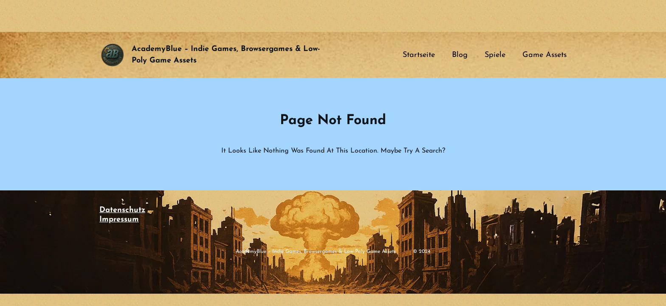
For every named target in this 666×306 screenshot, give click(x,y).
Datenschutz (122, 210)
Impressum (119, 219)
